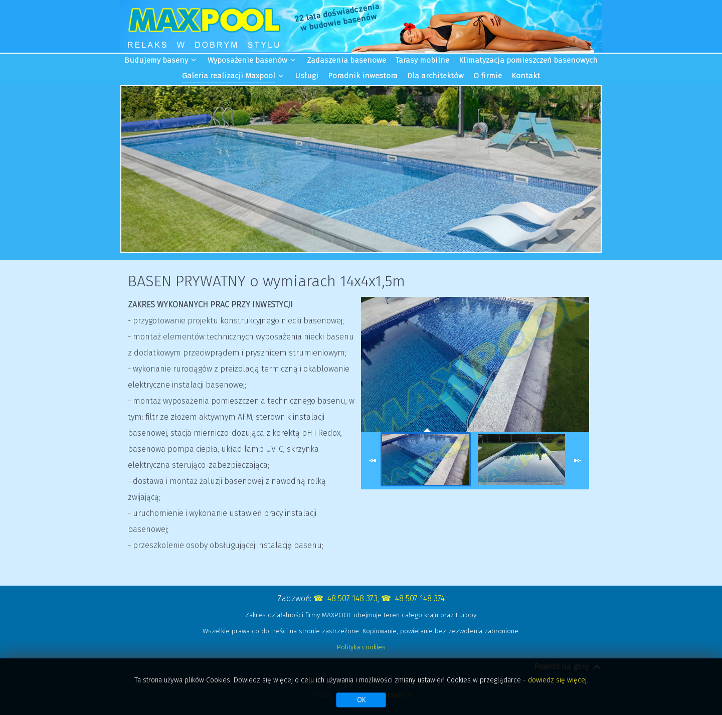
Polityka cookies (361, 647)
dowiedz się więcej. (558, 680)
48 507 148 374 (420, 598)
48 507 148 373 (352, 598)
